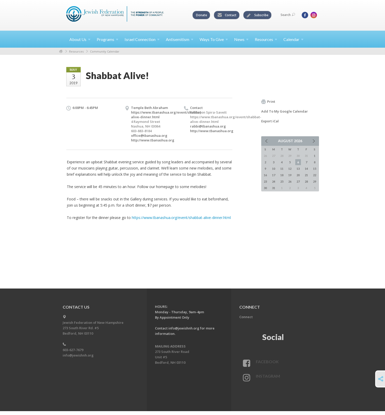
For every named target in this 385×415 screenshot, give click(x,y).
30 (265, 188)
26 (289, 181)
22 (314, 175)
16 (265, 175)
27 (298, 181)
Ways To (214, 39)
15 (314, 168)
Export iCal (270, 121)
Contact (226, 15)
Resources (76, 51)
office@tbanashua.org (149, 135)
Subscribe (257, 15)
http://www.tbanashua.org (152, 140)
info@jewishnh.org (78, 355)
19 (289, 175)
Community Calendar (104, 51)
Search (288, 15)
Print (268, 101)
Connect (246, 317)
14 (306, 168)
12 (289, 168)
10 (273, 168)
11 (281, 168)
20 (298, 175)
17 (273, 175)
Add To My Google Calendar (284, 111)
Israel (142, 39)
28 (306, 181)
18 (281, 175)
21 (306, 175)
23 (265, 181)
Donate (201, 15)
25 (281, 181)
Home (61, 51)
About (80, 39)
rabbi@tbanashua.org (208, 126)
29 (314, 181)
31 (273, 188)
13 (298, 168)
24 (273, 181)
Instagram (268, 376)
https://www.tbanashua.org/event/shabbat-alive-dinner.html (181, 217)
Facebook (267, 361)
